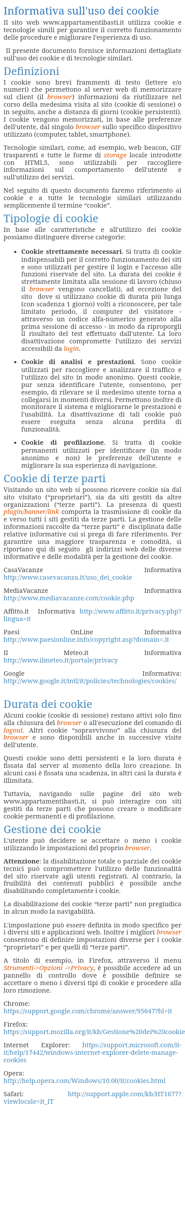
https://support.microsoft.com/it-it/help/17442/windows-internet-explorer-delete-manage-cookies (92, 1052)
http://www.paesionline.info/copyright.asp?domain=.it (86, 639)
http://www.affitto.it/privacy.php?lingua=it (92, 615)
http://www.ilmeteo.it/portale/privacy (61, 659)
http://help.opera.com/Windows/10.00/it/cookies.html (85, 1080)
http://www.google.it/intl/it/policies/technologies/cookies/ (90, 680)
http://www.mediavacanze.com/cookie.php (69, 597)
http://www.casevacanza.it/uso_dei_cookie (68, 577)
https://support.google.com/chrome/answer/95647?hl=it (88, 1010)
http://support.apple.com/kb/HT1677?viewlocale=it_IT (92, 1097)
